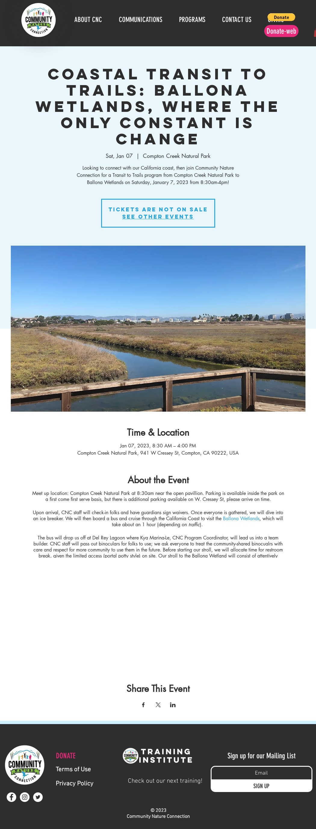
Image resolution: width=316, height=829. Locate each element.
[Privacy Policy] (87, 783)
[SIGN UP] (261, 786)
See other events (158, 216)
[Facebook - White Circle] (11, 797)
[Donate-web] (281, 31)
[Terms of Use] (84, 769)
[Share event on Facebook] (143, 704)
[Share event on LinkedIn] (173, 704)
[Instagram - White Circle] (24, 797)
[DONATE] (69, 756)
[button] (281, 17)
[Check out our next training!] (165, 781)
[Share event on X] (158, 704)
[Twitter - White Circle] (38, 797)
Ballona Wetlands (241, 518)
